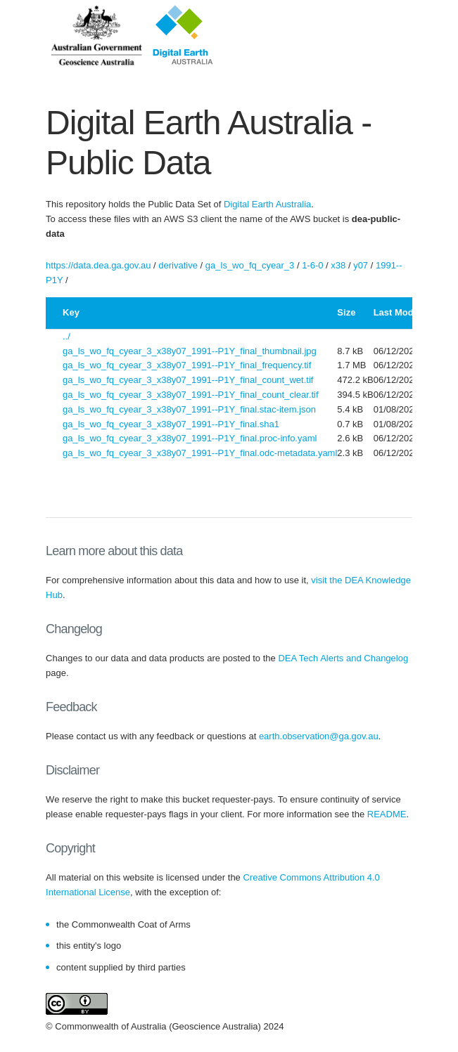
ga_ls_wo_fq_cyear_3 (249, 265)
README (387, 814)
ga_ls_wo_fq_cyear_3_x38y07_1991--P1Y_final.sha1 (171, 424)
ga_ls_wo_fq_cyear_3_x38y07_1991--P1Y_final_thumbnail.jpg (190, 351)
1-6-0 (312, 265)
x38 (338, 265)
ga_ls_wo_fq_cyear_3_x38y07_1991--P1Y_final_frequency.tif (187, 365)
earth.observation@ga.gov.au (319, 736)
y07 (360, 265)
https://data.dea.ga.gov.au (98, 265)
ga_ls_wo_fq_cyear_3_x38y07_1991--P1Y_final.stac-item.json (189, 409)
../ (66, 336)
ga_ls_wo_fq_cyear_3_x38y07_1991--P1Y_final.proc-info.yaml (190, 438)
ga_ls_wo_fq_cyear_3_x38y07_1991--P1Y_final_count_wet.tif (188, 380)
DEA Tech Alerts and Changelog (343, 658)
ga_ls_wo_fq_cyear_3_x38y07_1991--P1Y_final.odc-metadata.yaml (200, 453)
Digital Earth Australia (267, 204)
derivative (178, 265)
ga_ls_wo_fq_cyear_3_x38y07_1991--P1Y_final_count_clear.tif (191, 394)
